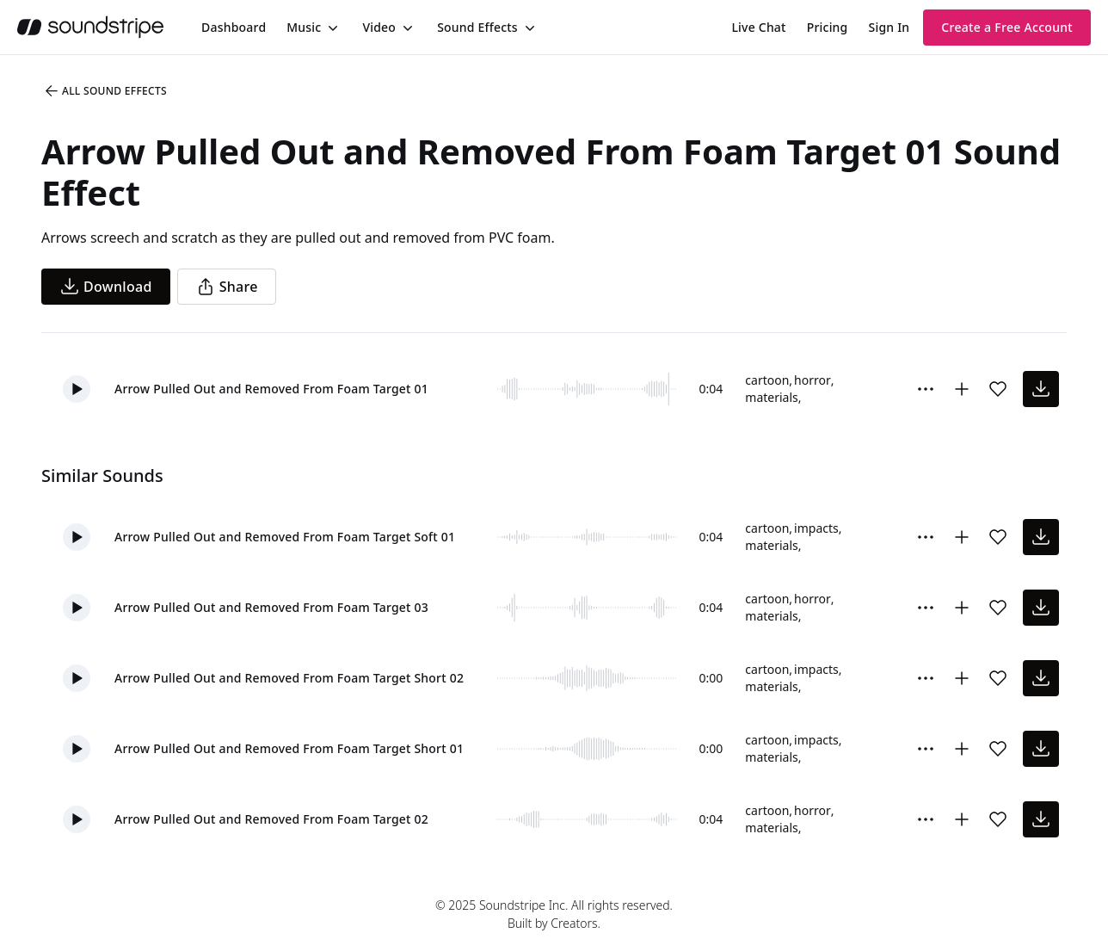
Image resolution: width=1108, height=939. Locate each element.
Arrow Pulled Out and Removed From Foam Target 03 (271, 607)
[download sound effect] (1041, 389)
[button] (76, 389)
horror (812, 380)
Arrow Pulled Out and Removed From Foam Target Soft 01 (284, 536)
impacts (816, 528)
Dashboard (233, 27)
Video (379, 27)
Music (303, 27)
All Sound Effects (105, 91)
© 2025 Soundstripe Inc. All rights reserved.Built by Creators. (554, 914)
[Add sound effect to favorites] (998, 389)
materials (771, 397)
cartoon (767, 380)
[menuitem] (233, 27)
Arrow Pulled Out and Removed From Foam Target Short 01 (289, 748)
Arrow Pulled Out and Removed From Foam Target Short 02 (289, 678)
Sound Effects (477, 27)
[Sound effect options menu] (926, 389)
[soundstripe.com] (90, 27)
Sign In (889, 27)
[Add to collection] (962, 389)
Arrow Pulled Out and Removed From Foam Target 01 (271, 388)
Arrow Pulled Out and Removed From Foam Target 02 (271, 819)
